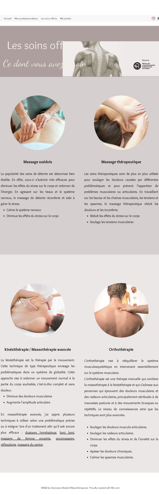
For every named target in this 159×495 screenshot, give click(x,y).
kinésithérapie (122, 385)
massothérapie (97, 385)
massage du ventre (30, 444)
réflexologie (8, 444)
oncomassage (65, 438)
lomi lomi (67, 432)
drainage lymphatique (40, 432)
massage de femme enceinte (25, 438)
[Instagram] (153, 18)
